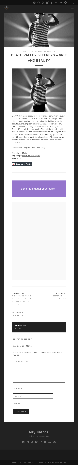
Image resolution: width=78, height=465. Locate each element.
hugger (38, 51)
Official (24, 153)
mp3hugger (39, 432)
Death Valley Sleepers (31, 156)
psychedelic (49, 51)
